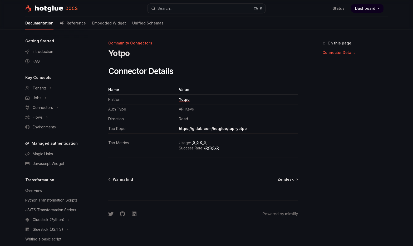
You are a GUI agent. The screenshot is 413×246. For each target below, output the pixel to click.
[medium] (199, 142)
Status (339, 8)
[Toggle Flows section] (54, 117)
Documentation (39, 25)
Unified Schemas (148, 25)
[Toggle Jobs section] (54, 98)
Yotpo (184, 99)
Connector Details (339, 52)
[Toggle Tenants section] (54, 88)
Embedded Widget (109, 25)
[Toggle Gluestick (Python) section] (54, 219)
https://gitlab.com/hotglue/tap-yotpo (213, 128)
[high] (211, 148)
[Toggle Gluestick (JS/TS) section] (54, 229)
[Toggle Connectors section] (54, 107)
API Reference (73, 25)
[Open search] (207, 8)
